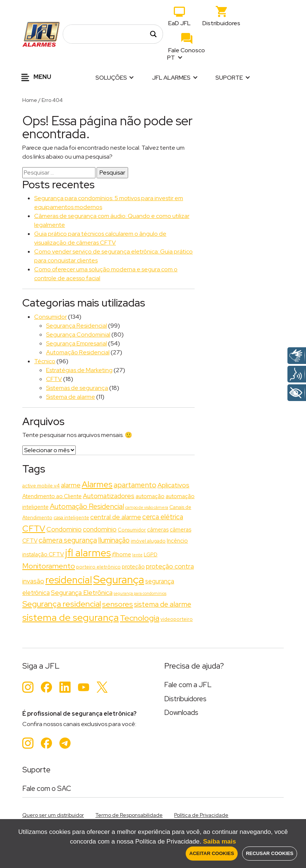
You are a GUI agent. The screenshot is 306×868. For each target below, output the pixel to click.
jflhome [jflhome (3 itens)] (121, 554)
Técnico (44, 361)
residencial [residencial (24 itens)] (68, 579)
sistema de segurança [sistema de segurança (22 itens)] (70, 617)
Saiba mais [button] (219, 841)
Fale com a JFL (188, 684)
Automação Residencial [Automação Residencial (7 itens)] (87, 506)
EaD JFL (179, 23)
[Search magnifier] (153, 34)
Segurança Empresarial (76, 343)
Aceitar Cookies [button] (211, 853)
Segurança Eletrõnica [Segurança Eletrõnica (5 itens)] (82, 592)
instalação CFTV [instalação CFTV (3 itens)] (43, 554)
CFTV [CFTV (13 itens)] (33, 528)
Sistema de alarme (70, 397)
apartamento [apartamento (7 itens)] (135, 485)
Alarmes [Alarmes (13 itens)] (97, 484)
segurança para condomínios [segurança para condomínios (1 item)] (140, 593)
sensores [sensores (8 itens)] (117, 604)
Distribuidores (221, 23)
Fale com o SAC (46, 788)
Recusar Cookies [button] (269, 853)
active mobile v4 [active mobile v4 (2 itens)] (41, 485)
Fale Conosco (186, 50)
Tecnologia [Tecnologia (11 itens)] (139, 618)
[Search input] (108, 34)
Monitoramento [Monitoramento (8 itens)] (48, 566)
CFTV (54, 379)
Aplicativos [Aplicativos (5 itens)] (173, 485)
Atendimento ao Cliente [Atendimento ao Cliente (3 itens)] (52, 496)
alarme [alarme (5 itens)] (71, 485)
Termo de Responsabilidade (129, 815)
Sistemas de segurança (77, 388)
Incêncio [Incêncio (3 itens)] (177, 540)
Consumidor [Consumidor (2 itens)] (132, 529)
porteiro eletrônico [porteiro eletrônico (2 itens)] (98, 566)
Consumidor (50, 317)
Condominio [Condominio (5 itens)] (64, 529)
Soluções (111, 78)
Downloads (181, 712)
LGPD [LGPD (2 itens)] (150, 554)
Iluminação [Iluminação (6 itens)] (114, 540)
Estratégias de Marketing (79, 370)
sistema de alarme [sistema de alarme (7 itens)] (162, 604)
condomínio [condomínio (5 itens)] (100, 529)
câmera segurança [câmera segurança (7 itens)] (68, 540)
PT (171, 58)
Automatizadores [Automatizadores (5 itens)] (108, 495)
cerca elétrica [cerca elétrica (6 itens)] (162, 516)
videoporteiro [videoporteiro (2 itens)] (176, 619)
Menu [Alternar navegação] (35, 77)
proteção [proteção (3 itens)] (133, 566)
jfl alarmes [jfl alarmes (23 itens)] (88, 552)
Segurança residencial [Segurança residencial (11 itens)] (61, 604)
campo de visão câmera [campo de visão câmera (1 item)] (146, 507)
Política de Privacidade (201, 815)
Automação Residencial (78, 352)
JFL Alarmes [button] (171, 78)
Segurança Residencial (76, 325)
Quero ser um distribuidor (53, 815)
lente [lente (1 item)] (137, 554)
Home (29, 100)
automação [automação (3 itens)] (150, 496)
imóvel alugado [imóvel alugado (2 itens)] (148, 540)
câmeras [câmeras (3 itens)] (158, 529)
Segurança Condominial (78, 334)
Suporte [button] (229, 78)
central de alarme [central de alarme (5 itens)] (115, 517)
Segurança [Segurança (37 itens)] (118, 579)
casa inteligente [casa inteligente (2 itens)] (71, 517)
